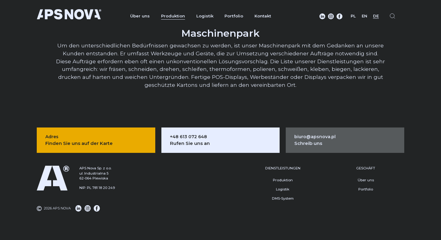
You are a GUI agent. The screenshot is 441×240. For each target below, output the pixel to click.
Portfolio (233, 15)
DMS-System (283, 198)
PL (353, 15)
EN (364, 15)
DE (376, 15)
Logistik (204, 15)
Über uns (140, 15)
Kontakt (262, 15)
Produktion (173, 15)
